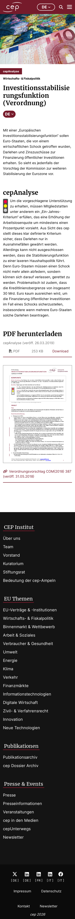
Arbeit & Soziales (19, 635)
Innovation (13, 719)
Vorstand (11, 555)
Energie (10, 660)
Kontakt (24, 906)
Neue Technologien (21, 727)
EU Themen (18, 598)
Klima (8, 668)
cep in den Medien (20, 820)
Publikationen (21, 746)
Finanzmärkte (16, 685)
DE (9, 114)
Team (8, 546)
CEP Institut (19, 527)
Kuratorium (13, 563)
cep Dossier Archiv (20, 765)
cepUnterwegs (17, 828)
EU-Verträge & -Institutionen (30, 610)
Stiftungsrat (14, 572)
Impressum (22, 891)
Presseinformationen (22, 803)
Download (60, 351)
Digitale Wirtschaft (20, 702)
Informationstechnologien (27, 694)
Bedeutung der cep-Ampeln (29, 580)
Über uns (11, 538)
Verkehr (10, 677)
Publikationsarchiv (20, 757)
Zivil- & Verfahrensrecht (25, 711)
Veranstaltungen (18, 812)
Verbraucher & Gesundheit (28, 643)
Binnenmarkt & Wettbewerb (29, 626)
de (46, 7)
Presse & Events (23, 784)
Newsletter (13, 837)
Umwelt (10, 652)
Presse (9, 795)
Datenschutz (51, 891)
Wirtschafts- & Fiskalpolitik (28, 618)
